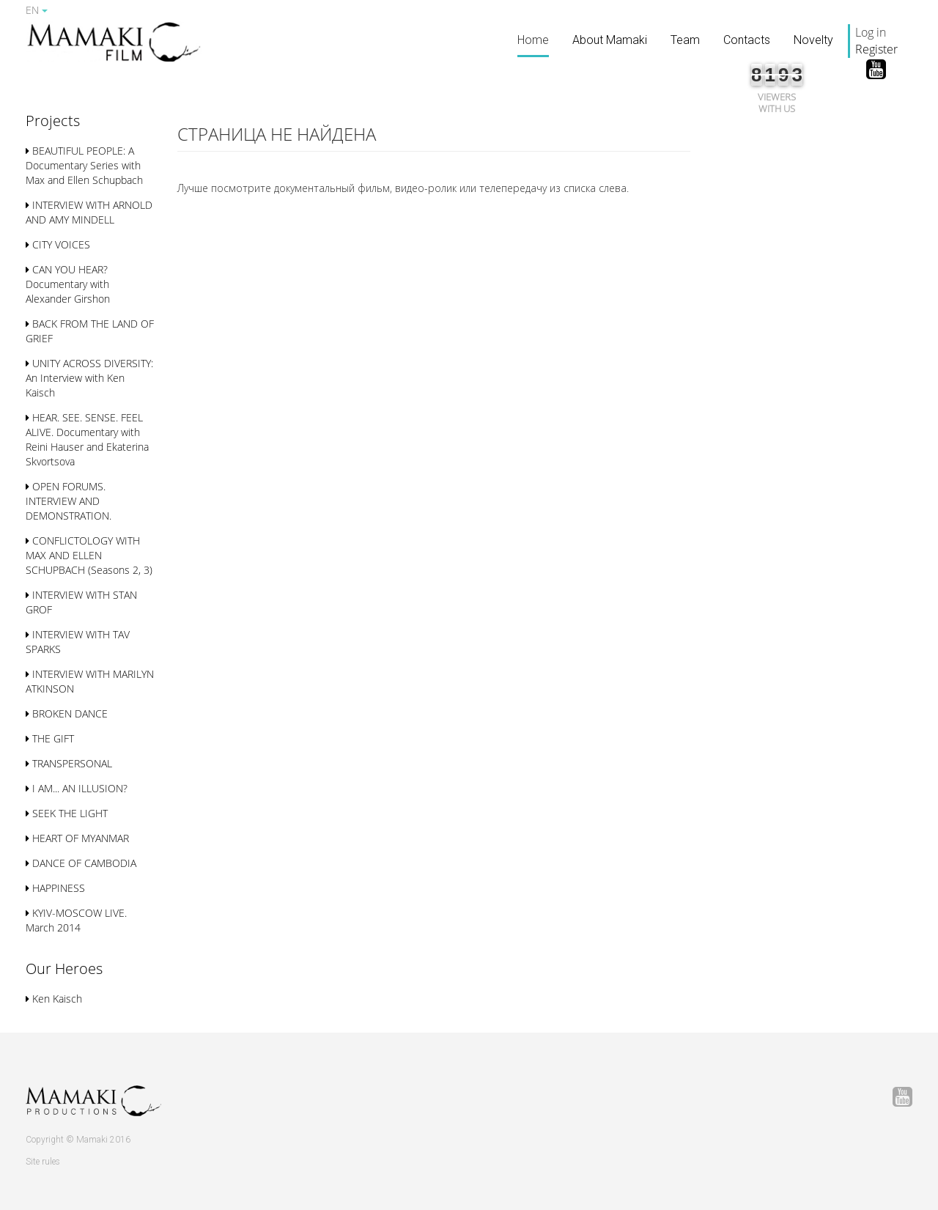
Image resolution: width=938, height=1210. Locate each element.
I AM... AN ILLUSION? (77, 788)
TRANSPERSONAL (69, 763)
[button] (53, 122)
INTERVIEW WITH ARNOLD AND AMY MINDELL (89, 212)
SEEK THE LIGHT (67, 813)
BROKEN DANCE (67, 713)
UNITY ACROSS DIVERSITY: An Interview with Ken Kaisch (89, 377)
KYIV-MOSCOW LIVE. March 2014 (76, 920)
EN (37, 10)
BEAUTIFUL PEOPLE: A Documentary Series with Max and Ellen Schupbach (84, 165)
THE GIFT (50, 738)
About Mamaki (609, 40)
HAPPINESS (55, 888)
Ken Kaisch (54, 999)
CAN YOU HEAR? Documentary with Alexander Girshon (68, 284)
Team (685, 40)
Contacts (746, 40)
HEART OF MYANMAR (77, 838)
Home (533, 40)
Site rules (43, 1161)
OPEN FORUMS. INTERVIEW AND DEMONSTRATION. (68, 501)
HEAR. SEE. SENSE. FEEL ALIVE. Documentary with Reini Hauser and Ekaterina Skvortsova (87, 439)
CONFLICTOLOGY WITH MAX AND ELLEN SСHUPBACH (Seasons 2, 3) (89, 555)
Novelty (813, 40)
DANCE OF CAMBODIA (81, 863)
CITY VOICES (58, 244)
